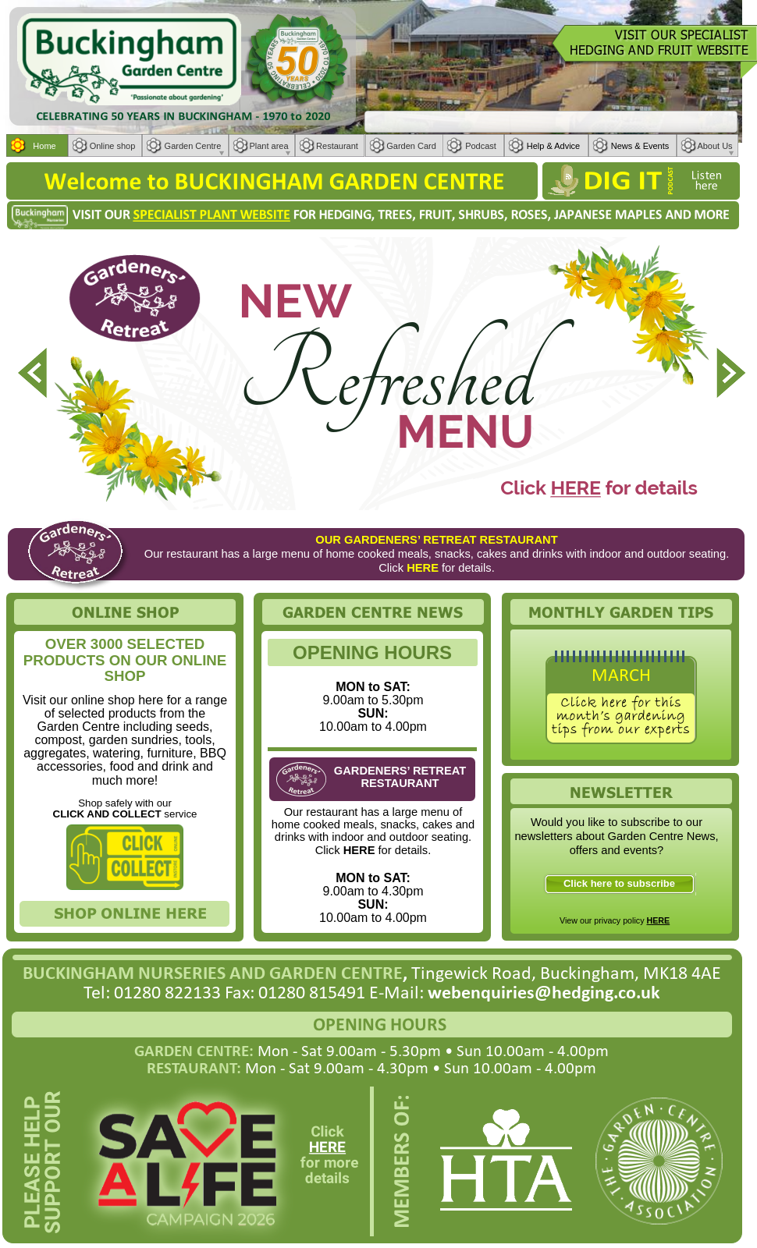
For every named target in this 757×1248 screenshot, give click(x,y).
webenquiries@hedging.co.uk (544, 993)
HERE (658, 920)
